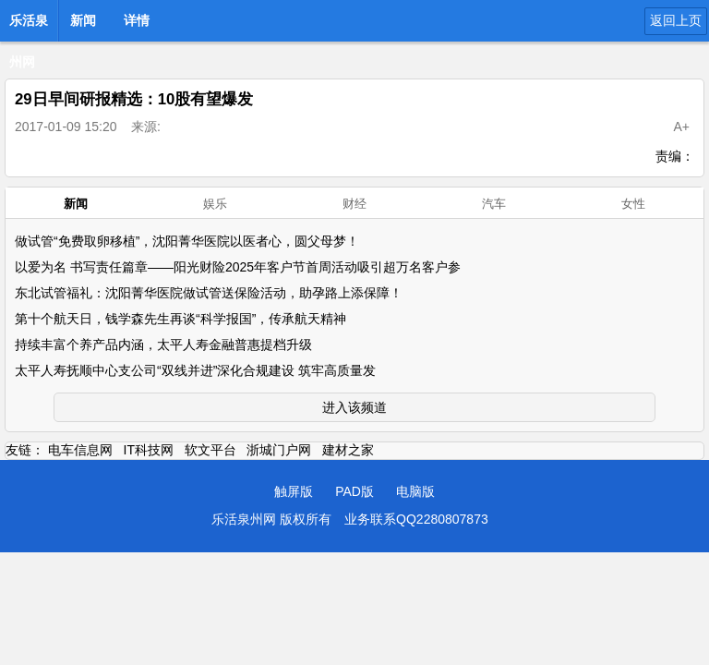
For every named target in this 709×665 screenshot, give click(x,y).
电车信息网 (80, 449)
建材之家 (348, 449)
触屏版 (293, 491)
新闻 (83, 20)
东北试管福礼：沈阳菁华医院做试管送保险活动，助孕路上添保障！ (209, 292)
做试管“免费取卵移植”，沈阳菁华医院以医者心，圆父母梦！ (187, 241)
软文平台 (210, 449)
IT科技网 (149, 449)
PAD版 (354, 491)
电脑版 (415, 491)
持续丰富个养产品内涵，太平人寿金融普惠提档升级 (163, 344)
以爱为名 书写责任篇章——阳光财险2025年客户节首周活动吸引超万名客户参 (238, 267)
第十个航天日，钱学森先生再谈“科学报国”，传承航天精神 (180, 318)
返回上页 (676, 20)
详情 (137, 20)
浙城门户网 (278, 449)
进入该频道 (354, 407)
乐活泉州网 (28, 26)
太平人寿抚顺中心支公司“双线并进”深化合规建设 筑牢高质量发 (195, 370)
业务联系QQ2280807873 (416, 519)
